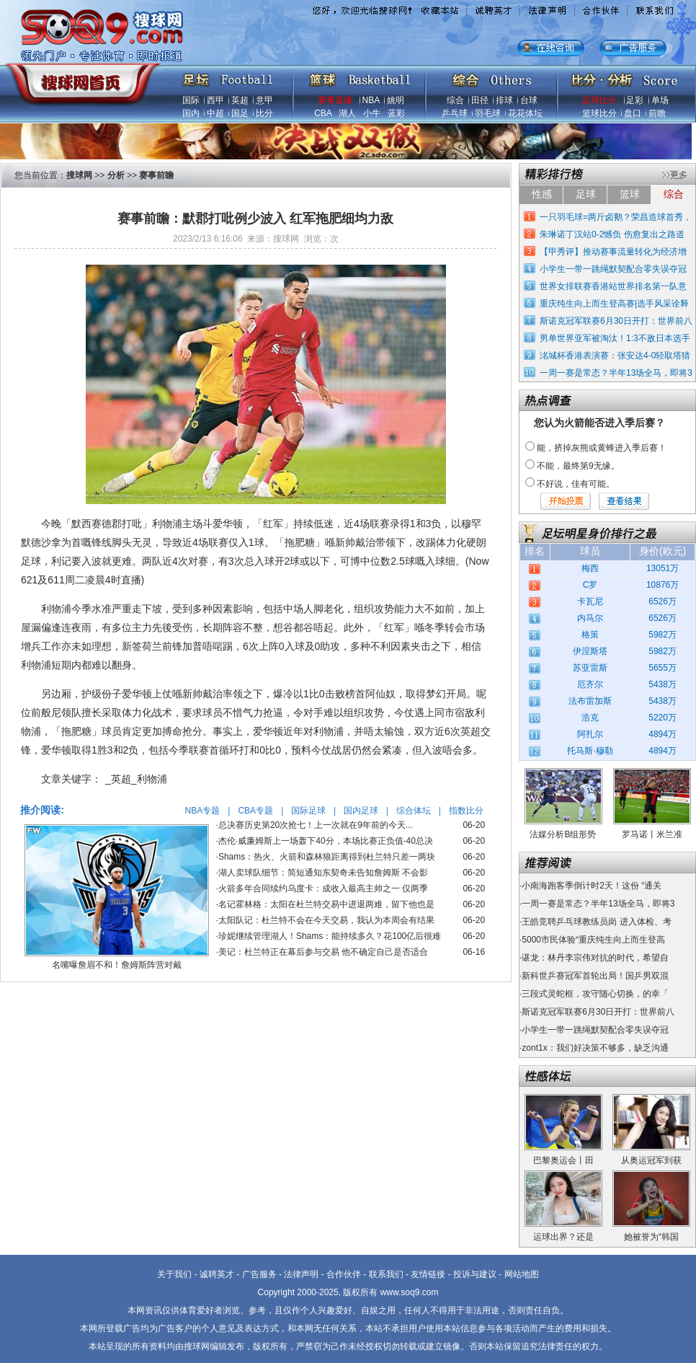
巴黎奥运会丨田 (563, 1160)
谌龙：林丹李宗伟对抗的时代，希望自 (595, 958)
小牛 (371, 113)
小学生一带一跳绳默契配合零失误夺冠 (613, 269)
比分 (264, 113)
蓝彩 (396, 113)
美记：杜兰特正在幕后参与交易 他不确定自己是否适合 (323, 952)
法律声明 (301, 1274)
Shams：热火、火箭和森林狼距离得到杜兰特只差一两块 (326, 857)
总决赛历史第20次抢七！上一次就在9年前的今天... (315, 825)
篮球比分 (599, 113)
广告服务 (259, 1274)
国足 (240, 113)
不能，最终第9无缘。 (578, 466)
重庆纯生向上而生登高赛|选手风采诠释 (614, 304)
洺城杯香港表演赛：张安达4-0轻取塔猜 (615, 355)
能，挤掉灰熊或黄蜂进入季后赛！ (601, 448)
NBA (371, 100)
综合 (455, 100)
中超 (215, 113)
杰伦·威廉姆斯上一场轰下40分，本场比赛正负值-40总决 (325, 841)
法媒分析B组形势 (563, 834)
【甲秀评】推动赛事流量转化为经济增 (613, 252)
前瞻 (657, 113)
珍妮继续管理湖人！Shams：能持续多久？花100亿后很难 (329, 936)
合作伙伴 (343, 1274)
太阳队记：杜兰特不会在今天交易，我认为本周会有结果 (326, 920)
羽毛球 (488, 113)
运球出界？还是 (563, 1237)
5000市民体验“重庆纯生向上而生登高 (593, 940)
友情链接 (428, 1274)
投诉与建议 (474, 1274)
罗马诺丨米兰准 (652, 834)
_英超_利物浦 (136, 779)
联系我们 (386, 1274)
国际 (191, 100)
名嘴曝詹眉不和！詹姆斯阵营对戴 (117, 965)
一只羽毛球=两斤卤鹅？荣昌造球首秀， (616, 217)
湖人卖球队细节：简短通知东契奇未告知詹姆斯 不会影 (323, 873)
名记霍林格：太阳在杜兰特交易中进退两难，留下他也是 (326, 904)
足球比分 (599, 100)
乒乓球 (455, 113)
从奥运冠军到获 (651, 1160)
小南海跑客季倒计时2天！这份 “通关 (591, 886)
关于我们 (174, 1274)
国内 (191, 113)
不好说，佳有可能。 (576, 484)
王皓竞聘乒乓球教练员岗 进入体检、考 (596, 922)
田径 (479, 100)
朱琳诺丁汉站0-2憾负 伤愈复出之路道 (612, 234)
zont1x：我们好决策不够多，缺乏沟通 (595, 1048)
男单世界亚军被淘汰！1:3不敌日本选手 (615, 338)
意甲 (264, 100)
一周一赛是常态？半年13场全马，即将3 (616, 373)
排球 (504, 100)
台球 (528, 100)
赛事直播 (335, 100)
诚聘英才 (217, 1274)
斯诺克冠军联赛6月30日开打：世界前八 (616, 321)
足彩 (634, 100)
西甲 (215, 100)
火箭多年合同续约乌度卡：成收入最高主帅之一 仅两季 (323, 888)
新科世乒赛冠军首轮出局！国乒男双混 (595, 976)
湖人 (347, 113)
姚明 (395, 100)
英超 (240, 100)
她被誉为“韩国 (651, 1237)
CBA (322, 113)
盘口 (632, 113)
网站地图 (521, 1274)
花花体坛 (525, 113)
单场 (660, 100)
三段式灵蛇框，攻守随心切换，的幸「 (595, 994)
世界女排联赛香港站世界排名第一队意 (613, 286)
